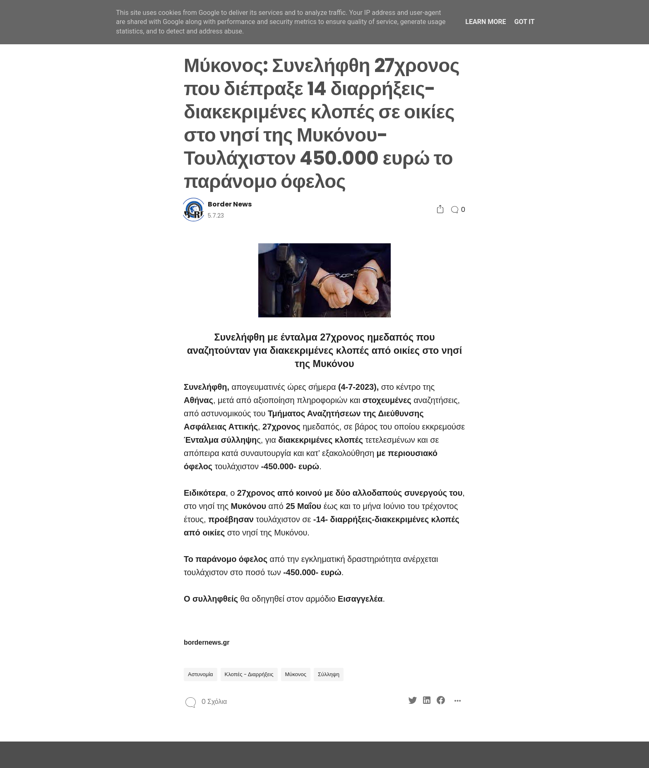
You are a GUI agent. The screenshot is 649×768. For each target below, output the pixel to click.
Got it (524, 22)
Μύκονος (296, 674)
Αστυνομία (200, 674)
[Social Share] (440, 209)
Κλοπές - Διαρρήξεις (249, 674)
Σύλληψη (328, 674)
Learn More (485, 22)
